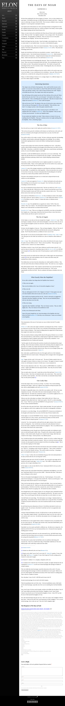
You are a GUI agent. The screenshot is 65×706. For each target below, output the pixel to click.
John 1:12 (23, 241)
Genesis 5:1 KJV (48, 47)
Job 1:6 (49, 249)
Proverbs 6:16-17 (25, 210)
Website (22, 684)
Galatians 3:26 (51, 234)
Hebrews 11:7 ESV (38, 537)
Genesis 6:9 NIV (44, 387)
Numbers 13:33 (33, 315)
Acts (9, 15)
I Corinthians (9, 38)
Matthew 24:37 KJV (54, 74)
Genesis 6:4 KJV (26, 547)
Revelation (9, 55)
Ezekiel (9, 32)
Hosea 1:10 (31, 555)
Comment (22, 666)
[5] (35, 377)
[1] (37, 105)
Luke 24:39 (58, 372)
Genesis (9, 35)
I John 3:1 (58, 234)
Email (22, 681)
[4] (25, 257)
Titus (9, 58)
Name (22, 678)
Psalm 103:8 (39, 461)
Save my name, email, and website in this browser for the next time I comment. (34, 689)
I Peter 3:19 (23, 454)
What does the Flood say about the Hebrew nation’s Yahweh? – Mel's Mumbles (35, 608)
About (9, 11)
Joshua (9, 46)
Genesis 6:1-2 (54, 220)
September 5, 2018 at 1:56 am (26, 609)
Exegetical (9, 26)
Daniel (9, 18)
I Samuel (9, 41)
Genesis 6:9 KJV (58, 401)
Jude (9, 49)
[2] (58, 442)
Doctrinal (9, 21)
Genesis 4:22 (49, 57)
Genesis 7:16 (39, 630)
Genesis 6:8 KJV (28, 467)
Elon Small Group (9, 5)
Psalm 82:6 (49, 553)
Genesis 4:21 (50, 54)
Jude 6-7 (41, 350)
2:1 (52, 249)
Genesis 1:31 (40, 181)
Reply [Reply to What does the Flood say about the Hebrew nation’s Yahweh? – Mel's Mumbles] (22, 654)
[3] (28, 251)
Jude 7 (22, 359)
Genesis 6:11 (38, 195)
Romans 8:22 (44, 550)
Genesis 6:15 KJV (52, 293)
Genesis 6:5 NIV (25, 134)
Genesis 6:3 (42, 452)
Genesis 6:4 (39, 111)
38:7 (55, 249)
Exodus (9, 29)
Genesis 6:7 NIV (43, 419)
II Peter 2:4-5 (24, 326)
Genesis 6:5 (24, 168)
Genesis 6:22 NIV (36, 524)
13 (42, 195)
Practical (9, 52)
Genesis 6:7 (35, 100)
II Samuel (9, 43)
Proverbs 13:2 (24, 204)
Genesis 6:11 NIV (56, 128)
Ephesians (9, 23)
